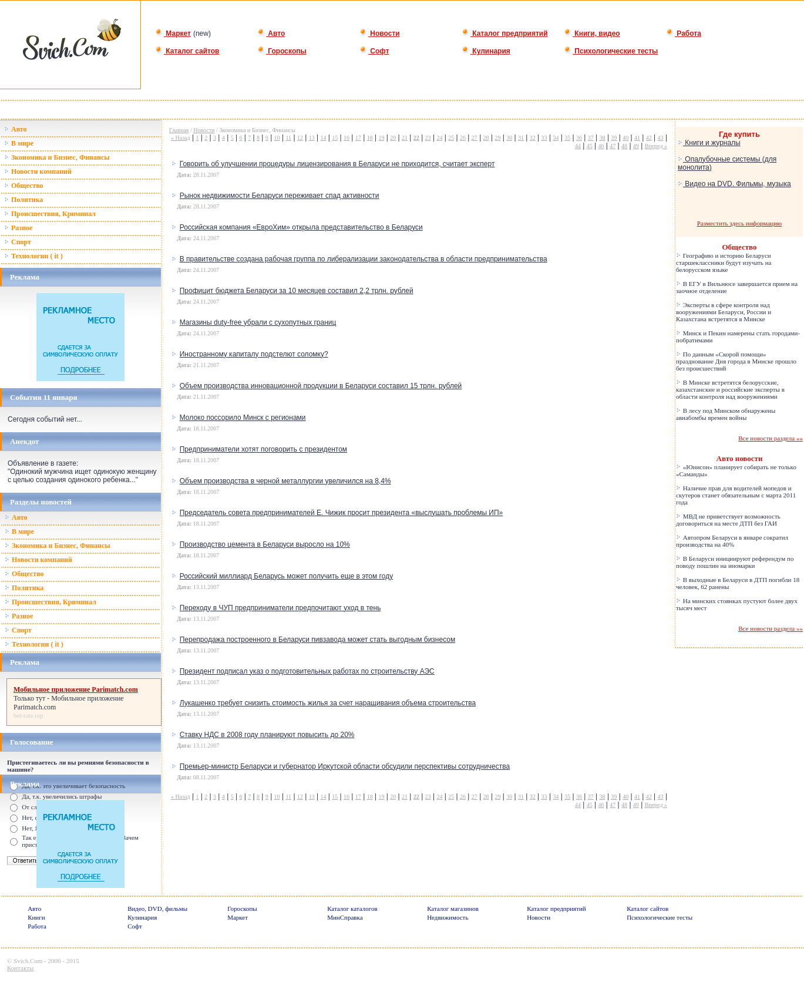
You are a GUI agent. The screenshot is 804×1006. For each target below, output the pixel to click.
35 (567, 137)
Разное (18, 228)
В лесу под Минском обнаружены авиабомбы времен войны (725, 414)
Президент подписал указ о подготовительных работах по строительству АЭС (307, 671)
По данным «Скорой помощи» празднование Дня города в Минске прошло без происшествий (736, 361)
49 (636, 146)
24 (439, 137)
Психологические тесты (611, 51)
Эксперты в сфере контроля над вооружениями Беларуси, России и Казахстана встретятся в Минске (723, 311)
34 (556, 137)
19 (381, 137)
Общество (23, 185)
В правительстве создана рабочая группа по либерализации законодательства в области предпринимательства (363, 259)
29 (497, 137)
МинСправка (344, 917)
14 (323, 137)
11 (288, 137)
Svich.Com (28, 960)
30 (509, 137)
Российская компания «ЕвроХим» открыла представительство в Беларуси (301, 227)
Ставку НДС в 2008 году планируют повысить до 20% (267, 735)
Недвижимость (447, 917)
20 (393, 137)
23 (428, 137)
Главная (179, 130)
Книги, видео (592, 33)
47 (612, 146)
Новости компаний (38, 171)
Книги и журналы (709, 143)
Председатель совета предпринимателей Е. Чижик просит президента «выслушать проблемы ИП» (341, 513)
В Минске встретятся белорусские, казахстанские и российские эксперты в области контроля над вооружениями (730, 389)
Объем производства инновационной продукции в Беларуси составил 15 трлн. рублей (321, 386)
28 (486, 137)
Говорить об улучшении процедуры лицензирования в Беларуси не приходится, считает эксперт (337, 164)
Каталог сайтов (187, 51)
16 (346, 137)
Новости (379, 33)
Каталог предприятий (505, 33)
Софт (374, 51)
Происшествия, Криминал (50, 214)
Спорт (17, 242)
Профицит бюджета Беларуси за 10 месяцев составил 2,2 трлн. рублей (296, 291)
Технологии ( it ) (33, 256)
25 (451, 137)
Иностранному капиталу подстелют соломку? (254, 354)
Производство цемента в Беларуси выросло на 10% (265, 544)
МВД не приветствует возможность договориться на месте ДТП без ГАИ (728, 520)
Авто (271, 33)
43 (661, 137)
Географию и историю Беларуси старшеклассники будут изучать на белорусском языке (723, 262)
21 (405, 137)
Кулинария (486, 51)
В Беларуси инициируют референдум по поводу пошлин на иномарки (734, 562)
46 (601, 146)
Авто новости (739, 458)
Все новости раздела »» (770, 438)
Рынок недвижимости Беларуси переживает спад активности (279, 195)
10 (277, 137)
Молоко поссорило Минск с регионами (243, 417)
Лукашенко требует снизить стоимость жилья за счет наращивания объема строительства (328, 703)
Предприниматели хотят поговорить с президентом (263, 449)
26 (463, 137)
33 (544, 137)
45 (590, 146)
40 (625, 137)
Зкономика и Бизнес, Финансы (57, 157)
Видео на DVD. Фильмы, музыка (734, 184)
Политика (23, 200)
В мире (18, 143)
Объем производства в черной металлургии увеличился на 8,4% (285, 481)
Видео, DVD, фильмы (157, 908)
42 (649, 137)
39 (614, 137)
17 (358, 137)
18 (370, 137)
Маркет (173, 33)
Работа (683, 33)
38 (602, 137)
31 (521, 137)
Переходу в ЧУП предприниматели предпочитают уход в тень (280, 608)
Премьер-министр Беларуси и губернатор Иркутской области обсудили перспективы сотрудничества (345, 766)
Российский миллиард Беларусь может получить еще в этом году (286, 576)
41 (637, 137)
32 (533, 137)
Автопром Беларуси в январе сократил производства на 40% (732, 541)
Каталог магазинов (453, 908)
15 (335, 137)
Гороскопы (282, 51)
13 (312, 137)
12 (300, 137)
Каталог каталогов (352, 908)
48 (624, 146)
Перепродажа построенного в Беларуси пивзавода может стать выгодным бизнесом (318, 639)
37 (591, 137)
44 (578, 146)
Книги (36, 917)
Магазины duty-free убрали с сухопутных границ (258, 322)
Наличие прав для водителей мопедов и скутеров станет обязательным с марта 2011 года (736, 495)
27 (474, 137)
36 (579, 137)
